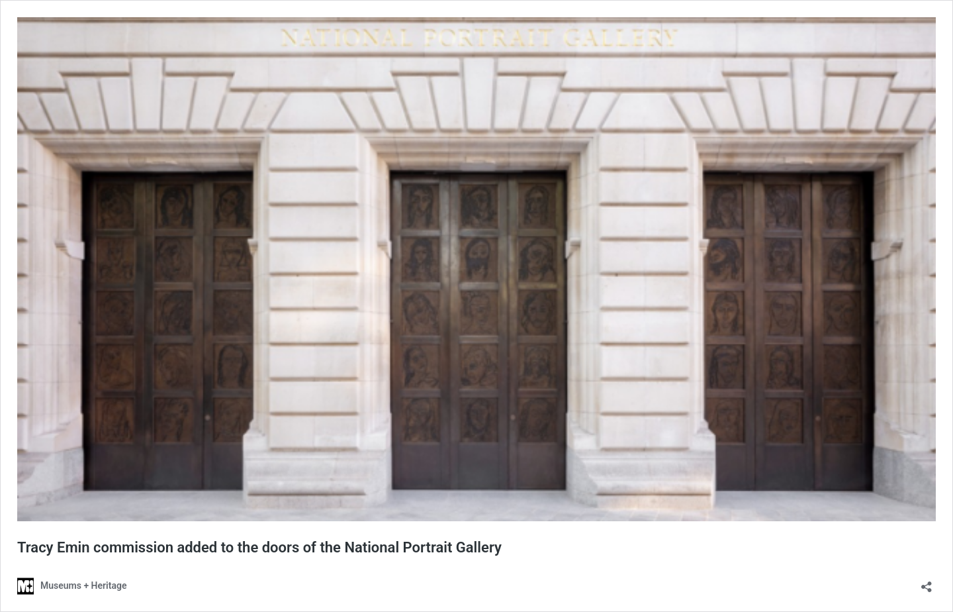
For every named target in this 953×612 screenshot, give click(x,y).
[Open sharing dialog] (926, 582)
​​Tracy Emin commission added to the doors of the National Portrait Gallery (259, 547)
